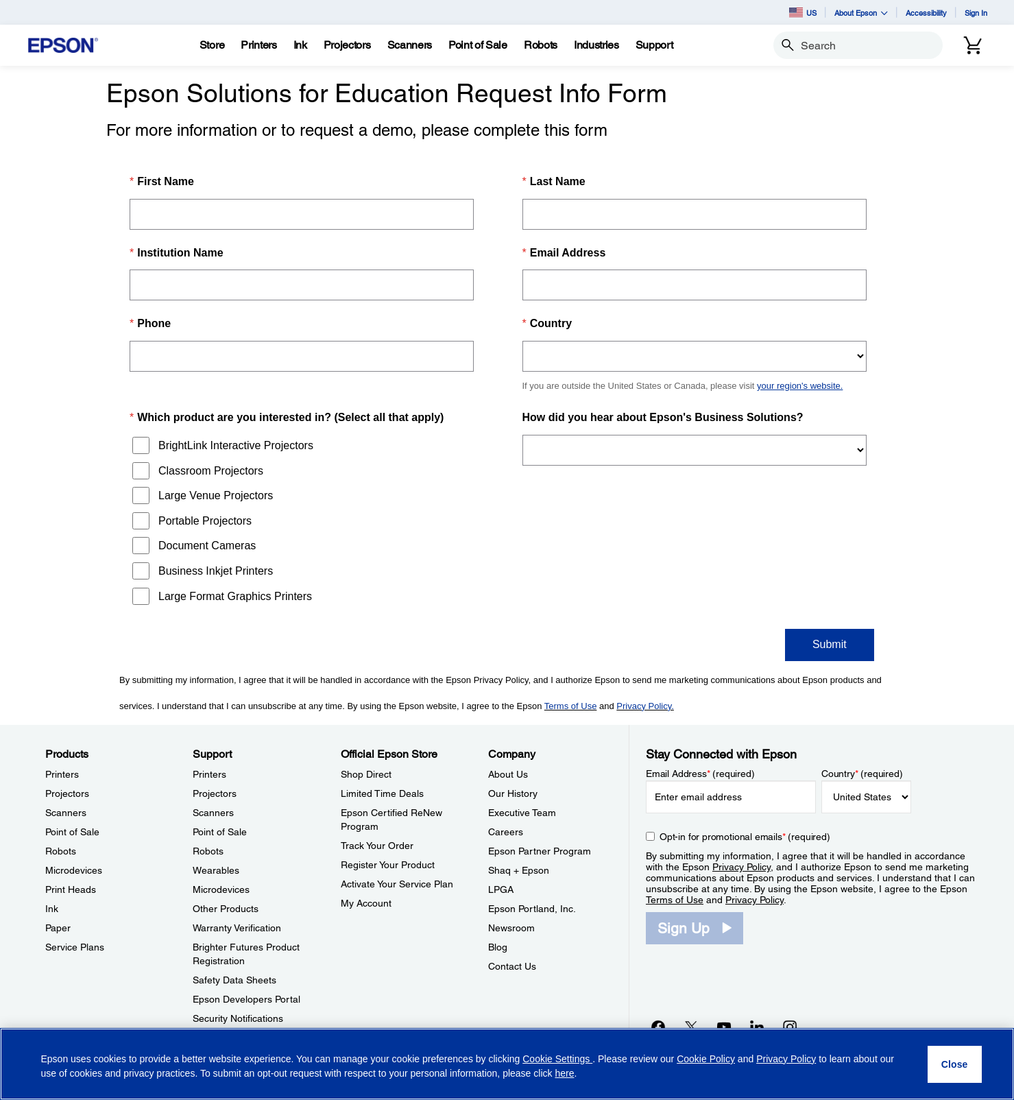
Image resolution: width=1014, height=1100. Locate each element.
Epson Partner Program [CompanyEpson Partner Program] (539, 851)
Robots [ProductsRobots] (60, 851)
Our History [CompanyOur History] (513, 793)
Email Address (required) (700, 773)
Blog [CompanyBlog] (497, 947)
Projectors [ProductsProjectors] (67, 793)
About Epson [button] (861, 12)
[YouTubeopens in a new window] (724, 1026)
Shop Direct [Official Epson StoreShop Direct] (366, 774)
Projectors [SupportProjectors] (215, 793)
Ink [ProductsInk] (51, 908)
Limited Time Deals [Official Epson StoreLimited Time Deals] (382, 793)
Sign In (976, 12)
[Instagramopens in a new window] (789, 1026)
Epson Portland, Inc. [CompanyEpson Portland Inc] (532, 908)
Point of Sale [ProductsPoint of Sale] (72, 831)
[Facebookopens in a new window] (658, 1026)
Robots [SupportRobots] (208, 851)
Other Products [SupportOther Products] (225, 908)
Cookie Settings (557, 1058)
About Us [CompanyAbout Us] (508, 774)
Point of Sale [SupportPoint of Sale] (220, 831)
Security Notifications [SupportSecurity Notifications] (238, 1018)
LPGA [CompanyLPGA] (501, 889)
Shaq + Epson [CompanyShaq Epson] (518, 870)
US (803, 12)
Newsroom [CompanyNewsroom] (511, 927)
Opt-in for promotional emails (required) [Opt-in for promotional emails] (745, 836)
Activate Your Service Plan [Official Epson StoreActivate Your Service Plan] (397, 883)
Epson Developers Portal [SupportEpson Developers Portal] (246, 999)
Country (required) (862, 773)
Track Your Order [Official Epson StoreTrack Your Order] (377, 845)
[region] (507, 1064)
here (564, 1073)
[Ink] (300, 45)
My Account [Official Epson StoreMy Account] (366, 903)
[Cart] (973, 45)
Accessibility (926, 12)
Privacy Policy (741, 866)
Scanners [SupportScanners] (213, 812)
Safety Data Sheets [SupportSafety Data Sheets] (234, 980)
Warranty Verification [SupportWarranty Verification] (237, 927)
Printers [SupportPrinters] (209, 774)
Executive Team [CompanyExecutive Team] (522, 812)
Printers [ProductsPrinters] (62, 774)
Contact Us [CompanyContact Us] (512, 966)
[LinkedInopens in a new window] (757, 1026)
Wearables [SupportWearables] (216, 870)
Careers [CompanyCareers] (505, 831)
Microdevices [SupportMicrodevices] (221, 889)
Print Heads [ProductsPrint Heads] (70, 889)
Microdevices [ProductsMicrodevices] (73, 870)
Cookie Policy (706, 1058)
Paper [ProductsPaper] (58, 927)
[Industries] (596, 45)
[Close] (955, 1064)
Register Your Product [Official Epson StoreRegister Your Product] (388, 864)
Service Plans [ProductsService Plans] (74, 947)
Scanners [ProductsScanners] (65, 812)
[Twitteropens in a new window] (691, 1026)
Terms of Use (674, 899)
